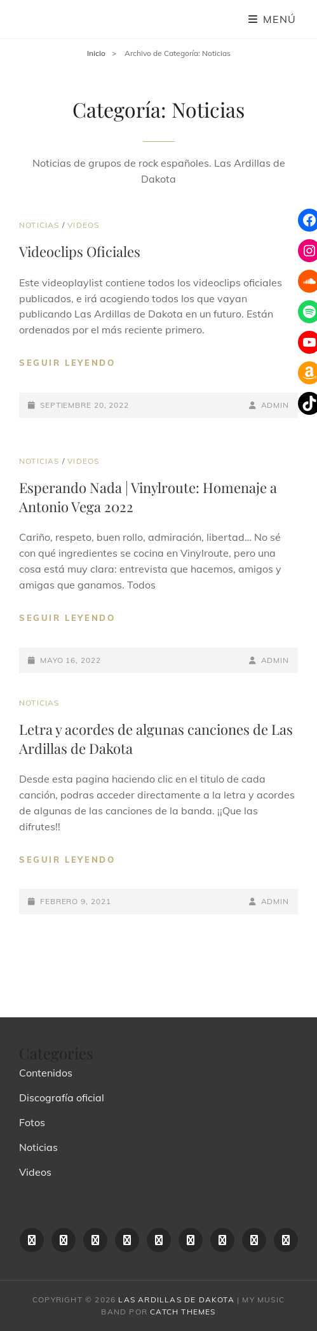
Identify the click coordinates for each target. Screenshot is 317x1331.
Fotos (32, 1122)
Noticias (39, 225)
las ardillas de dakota (176, 1299)
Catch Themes (182, 1311)
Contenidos (45, 1072)
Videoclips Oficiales (79, 251)
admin (275, 405)
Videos (83, 225)
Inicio (96, 53)
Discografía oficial (61, 1097)
